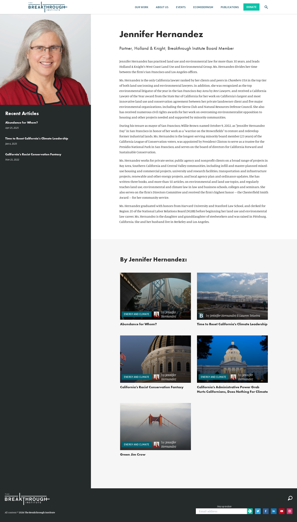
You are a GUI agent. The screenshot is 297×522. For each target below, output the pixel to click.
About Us (162, 7)
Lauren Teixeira (249, 315)
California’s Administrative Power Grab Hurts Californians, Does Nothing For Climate (232, 389)
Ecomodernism (203, 7)
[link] (170, 314)
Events (181, 7)
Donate (251, 7)
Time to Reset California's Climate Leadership (232, 324)
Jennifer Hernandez (168, 314)
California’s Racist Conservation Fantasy (152, 387)
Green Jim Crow (132, 454)
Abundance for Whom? (138, 324)
